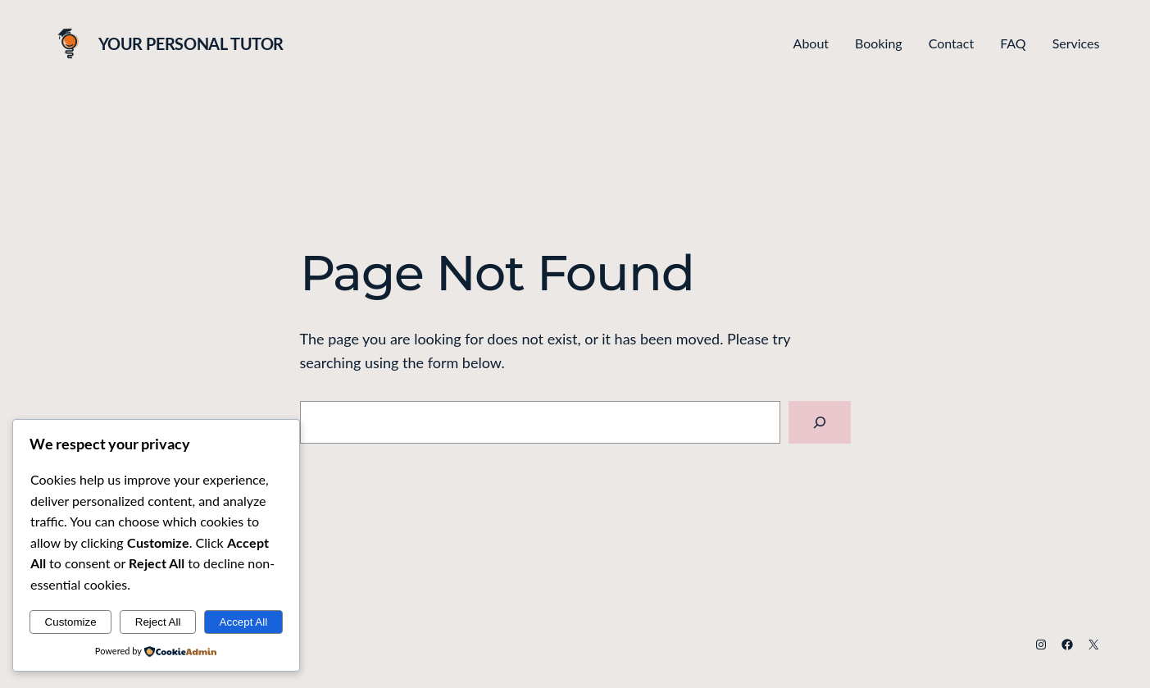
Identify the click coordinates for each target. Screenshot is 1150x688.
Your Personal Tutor (191, 43)
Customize (71, 622)
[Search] (820, 422)
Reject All (158, 622)
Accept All (244, 622)
